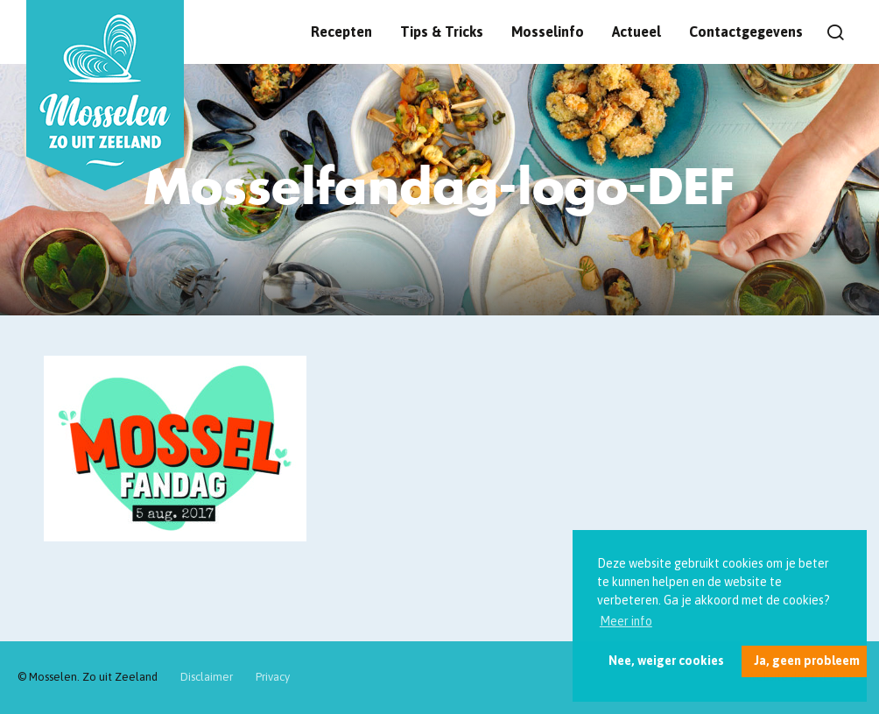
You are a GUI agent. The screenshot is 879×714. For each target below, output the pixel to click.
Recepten (341, 31)
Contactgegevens (746, 31)
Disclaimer (206, 676)
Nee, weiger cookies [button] (666, 661)
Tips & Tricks (441, 31)
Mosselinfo (547, 31)
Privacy (273, 676)
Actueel (636, 31)
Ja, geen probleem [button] (807, 661)
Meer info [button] (626, 621)
